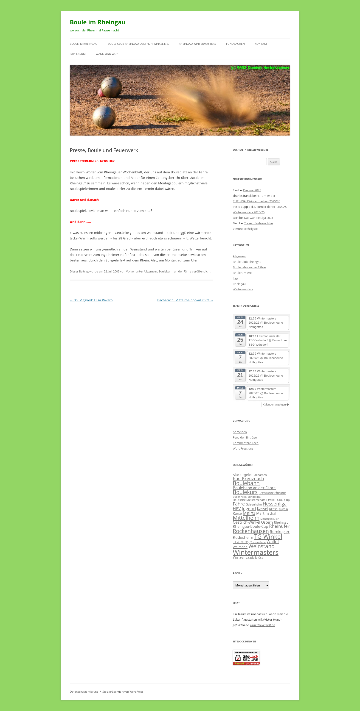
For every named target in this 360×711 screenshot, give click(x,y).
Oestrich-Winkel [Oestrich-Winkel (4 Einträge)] (246, 522)
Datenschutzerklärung (84, 692)
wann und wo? (107, 54)
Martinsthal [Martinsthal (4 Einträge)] (266, 513)
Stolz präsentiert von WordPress (122, 692)
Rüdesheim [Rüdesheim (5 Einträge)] (243, 537)
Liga (235, 278)
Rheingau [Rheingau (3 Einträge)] (281, 522)
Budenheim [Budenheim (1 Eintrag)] (240, 496)
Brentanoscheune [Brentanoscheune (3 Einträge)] (272, 493)
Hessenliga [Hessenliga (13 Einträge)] (275, 503)
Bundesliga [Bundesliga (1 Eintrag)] (254, 496)
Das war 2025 (252, 190)
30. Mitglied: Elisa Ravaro (91, 300)
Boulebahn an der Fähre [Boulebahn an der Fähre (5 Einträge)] (254, 487)
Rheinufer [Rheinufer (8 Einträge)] (279, 526)
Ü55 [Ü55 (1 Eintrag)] (260, 557)
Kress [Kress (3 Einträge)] (273, 509)
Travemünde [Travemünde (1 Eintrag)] (258, 542)
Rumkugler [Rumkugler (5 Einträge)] (280, 531)
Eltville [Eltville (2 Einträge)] (270, 500)
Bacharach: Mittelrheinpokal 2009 (185, 300)
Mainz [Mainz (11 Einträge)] (249, 513)
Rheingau (239, 284)
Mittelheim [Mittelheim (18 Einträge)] (246, 517)
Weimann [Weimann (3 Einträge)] (240, 547)
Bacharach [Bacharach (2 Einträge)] (260, 475)
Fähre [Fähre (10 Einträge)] (239, 504)
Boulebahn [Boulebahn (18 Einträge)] (246, 483)
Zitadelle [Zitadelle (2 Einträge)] (251, 557)
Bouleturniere (242, 273)
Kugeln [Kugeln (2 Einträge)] (283, 509)
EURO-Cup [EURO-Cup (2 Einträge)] (283, 500)
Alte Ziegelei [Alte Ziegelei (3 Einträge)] (242, 474)
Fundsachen (235, 44)
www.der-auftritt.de (262, 625)
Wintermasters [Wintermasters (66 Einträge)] (255, 552)
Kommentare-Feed (246, 443)
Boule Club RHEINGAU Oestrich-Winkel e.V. (138, 44)
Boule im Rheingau (98, 22)
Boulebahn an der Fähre (174, 271)
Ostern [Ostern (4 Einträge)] (267, 522)
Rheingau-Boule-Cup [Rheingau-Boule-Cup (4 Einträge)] (250, 526)
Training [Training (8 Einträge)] (241, 541)
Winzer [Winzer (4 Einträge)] (239, 557)
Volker (130, 271)
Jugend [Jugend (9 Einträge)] (249, 508)
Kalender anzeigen (276, 404)
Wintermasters (243, 289)
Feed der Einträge (245, 437)
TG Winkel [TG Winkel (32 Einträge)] (268, 536)
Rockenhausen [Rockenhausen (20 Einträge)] (251, 531)
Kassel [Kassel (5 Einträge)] (262, 508)
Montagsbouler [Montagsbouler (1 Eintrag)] (269, 518)
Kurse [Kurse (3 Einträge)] (237, 513)
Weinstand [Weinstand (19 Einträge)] (261, 546)
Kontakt (261, 44)
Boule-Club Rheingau (247, 262)
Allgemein (150, 271)
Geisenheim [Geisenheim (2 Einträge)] (254, 504)
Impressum (78, 54)
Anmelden (240, 432)
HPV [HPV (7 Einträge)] (237, 508)
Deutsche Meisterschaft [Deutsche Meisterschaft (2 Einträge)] (249, 500)
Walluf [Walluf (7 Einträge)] (273, 541)
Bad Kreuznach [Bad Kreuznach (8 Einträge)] (248, 478)
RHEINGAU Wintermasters (197, 44)
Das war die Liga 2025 (258, 218)
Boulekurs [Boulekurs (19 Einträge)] (245, 492)
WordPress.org (243, 448)
